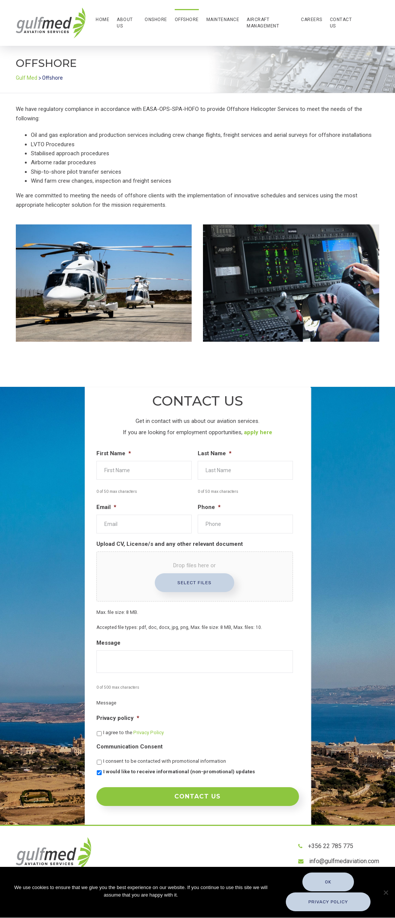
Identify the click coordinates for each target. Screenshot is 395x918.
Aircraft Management (263, 23)
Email (106, 507)
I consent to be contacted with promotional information (164, 761)
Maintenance (222, 19)
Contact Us (341, 23)
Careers (311, 19)
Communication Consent (129, 746)
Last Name (215, 453)
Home (102, 19)
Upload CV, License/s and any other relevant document (169, 544)
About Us (125, 23)
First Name (113, 453)
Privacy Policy (148, 732)
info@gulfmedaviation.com (344, 858)
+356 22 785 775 (330, 843)
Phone (209, 507)
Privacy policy (117, 718)
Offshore (187, 19)
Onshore (156, 19)
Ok (329, 883)
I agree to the (133, 732)
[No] (385, 893)
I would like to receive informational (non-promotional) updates (179, 771)
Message (108, 642)
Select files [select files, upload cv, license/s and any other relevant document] (194, 582)
